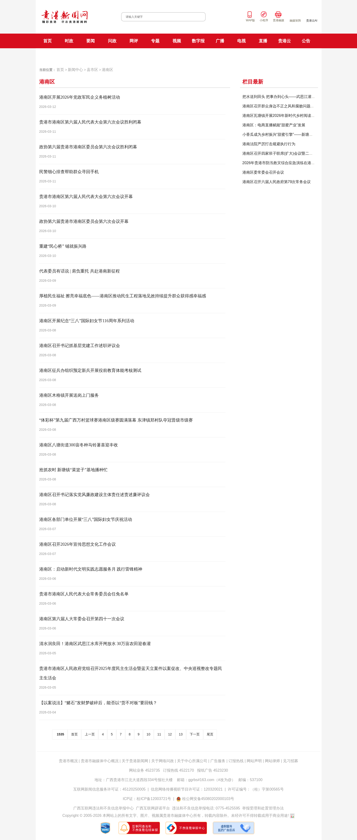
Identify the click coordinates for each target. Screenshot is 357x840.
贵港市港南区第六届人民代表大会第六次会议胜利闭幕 (90, 122)
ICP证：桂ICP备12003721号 (147, 799)
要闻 (90, 41)
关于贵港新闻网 (135, 761)
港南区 (107, 70)
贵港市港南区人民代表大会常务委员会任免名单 (84, 594)
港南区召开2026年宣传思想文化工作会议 (77, 544)
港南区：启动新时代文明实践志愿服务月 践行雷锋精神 (90, 569)
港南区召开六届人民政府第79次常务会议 (276, 182)
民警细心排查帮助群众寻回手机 (69, 171)
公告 (306, 41)
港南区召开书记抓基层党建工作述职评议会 (79, 345)
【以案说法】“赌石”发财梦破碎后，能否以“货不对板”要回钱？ (98, 702)
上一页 (90, 734)
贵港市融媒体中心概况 (100, 761)
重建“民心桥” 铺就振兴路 (62, 246)
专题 (155, 41)
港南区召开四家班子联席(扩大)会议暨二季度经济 (283, 153)
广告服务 (217, 761)
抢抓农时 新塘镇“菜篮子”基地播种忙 (73, 469)
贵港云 (284, 41)
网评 (133, 41)
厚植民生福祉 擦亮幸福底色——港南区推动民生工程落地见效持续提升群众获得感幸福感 (122, 296)
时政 (69, 41)
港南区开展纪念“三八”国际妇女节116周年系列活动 (86, 320)
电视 (241, 41)
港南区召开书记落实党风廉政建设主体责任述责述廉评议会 (94, 494)
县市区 (92, 70)
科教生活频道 (222, 55)
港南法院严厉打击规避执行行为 (268, 144)
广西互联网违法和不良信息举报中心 (103, 808)
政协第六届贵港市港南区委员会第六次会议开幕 (84, 221)
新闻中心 (75, 70)
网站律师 (272, 761)
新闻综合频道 (199, 55)
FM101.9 (127, 55)
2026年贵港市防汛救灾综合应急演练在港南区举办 (284, 163)
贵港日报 (73, 55)
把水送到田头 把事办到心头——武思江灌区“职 (281, 97)
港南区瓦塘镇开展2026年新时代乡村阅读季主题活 (284, 116)
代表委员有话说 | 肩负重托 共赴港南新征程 (79, 271)
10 (148, 734)
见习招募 (290, 761)
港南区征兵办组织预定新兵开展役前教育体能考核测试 (90, 370)
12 (170, 734)
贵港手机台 (301, 55)
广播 (220, 41)
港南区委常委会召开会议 (263, 172)
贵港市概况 (68, 761)
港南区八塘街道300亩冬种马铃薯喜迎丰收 (78, 445)
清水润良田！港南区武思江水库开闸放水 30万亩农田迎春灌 (95, 643)
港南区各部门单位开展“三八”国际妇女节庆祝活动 (85, 519)
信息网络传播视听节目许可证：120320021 (187, 789)
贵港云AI (311, 20)
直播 (263, 41)
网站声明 (254, 761)
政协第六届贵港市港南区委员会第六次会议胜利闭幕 (88, 147)
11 (159, 734)
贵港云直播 (281, 55)
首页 (47, 41)
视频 (176, 41)
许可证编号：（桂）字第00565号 (256, 789)
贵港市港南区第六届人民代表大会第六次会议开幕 (86, 196)
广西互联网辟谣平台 (153, 808)
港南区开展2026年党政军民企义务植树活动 (79, 97)
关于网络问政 (162, 761)
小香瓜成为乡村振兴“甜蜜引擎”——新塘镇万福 (281, 134)
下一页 (195, 734)
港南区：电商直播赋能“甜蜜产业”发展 (273, 125)
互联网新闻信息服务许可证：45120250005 (109, 789)
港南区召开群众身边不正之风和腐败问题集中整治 (284, 106)
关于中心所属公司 (192, 761)
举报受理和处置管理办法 (263, 808)
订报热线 (236, 761)
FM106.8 (143, 55)
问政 (112, 41)
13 (181, 734)
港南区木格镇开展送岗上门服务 (69, 395)
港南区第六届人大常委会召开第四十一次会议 (81, 618)
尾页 (210, 734)
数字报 (198, 41)
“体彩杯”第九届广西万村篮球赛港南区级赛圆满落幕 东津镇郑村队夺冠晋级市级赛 (116, 420)
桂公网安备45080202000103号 (208, 799)
